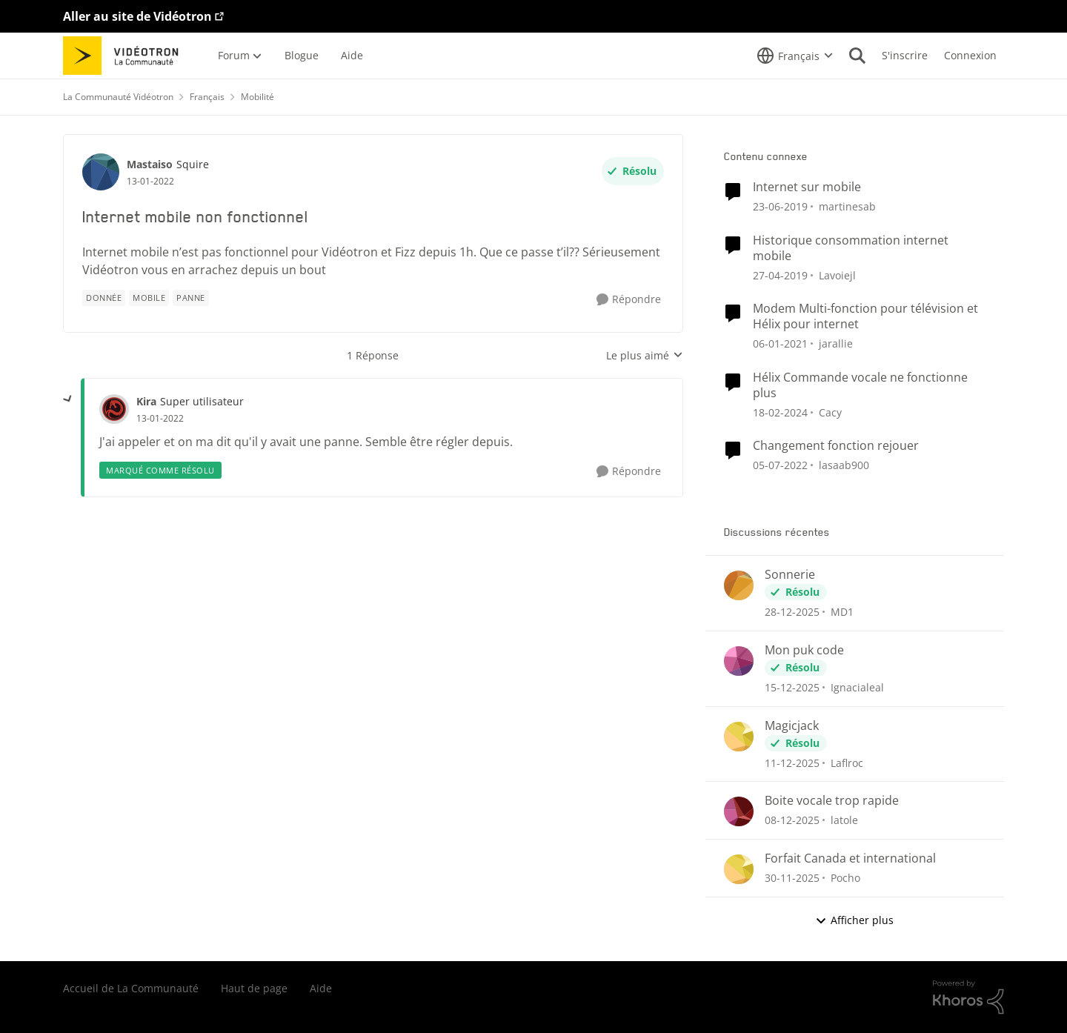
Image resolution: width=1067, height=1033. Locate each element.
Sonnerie (790, 574)
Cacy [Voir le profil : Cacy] (830, 412)
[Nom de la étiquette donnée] (103, 298)
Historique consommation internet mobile (850, 248)
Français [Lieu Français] (207, 96)
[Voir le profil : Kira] (114, 409)
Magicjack (792, 726)
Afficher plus (854, 920)
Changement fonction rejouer (836, 446)
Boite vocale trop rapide (832, 800)
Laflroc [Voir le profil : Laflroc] (847, 762)
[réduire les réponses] (68, 399)
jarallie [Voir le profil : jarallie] (836, 343)
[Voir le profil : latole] (739, 811)
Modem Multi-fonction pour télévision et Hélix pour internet (865, 316)
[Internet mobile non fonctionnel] (160, 418)
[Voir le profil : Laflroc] (739, 736)
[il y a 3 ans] (780, 411)
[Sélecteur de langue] (795, 55)
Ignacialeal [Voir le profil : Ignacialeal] (857, 687)
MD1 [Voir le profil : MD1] (842, 612)
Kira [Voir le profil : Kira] (146, 401)
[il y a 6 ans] (780, 343)
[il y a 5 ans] (780, 465)
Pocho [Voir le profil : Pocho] (845, 878)
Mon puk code (804, 650)
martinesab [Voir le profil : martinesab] (847, 206)
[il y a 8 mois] (792, 687)
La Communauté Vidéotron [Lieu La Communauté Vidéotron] (118, 96)
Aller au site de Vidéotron (137, 16)
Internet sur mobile (807, 187)
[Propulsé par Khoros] (968, 997)
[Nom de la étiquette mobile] (149, 298)
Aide (321, 988)
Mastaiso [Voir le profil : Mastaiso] (150, 164)
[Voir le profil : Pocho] (739, 869)
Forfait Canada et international (850, 858)
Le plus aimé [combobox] (644, 355)
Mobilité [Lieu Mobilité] (257, 96)
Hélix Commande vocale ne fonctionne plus (860, 385)
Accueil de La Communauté (131, 988)
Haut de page (254, 988)
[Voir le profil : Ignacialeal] (739, 661)
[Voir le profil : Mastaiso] (100, 171)
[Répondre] (629, 300)
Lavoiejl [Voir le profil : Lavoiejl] (837, 275)
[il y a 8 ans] (780, 206)
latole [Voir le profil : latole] (844, 820)
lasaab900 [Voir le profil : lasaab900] (844, 465)
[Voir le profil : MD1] (739, 585)
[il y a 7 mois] (792, 612)
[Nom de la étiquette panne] (191, 298)
